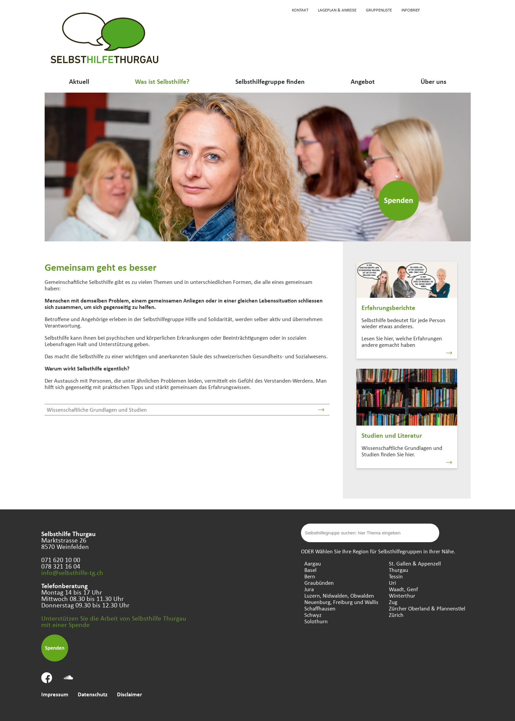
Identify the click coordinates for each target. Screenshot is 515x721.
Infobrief (410, 10)
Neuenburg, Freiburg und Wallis (341, 602)
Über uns (433, 81)
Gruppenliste (379, 10)
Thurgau (398, 570)
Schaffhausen (319, 608)
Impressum (54, 694)
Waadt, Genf (403, 589)
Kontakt (300, 10)
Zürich (396, 615)
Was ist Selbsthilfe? (162, 81)
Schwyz (313, 615)
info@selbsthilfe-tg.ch (72, 572)
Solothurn (316, 621)
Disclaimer (129, 694)
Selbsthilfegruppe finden (270, 81)
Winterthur (402, 595)
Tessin (396, 576)
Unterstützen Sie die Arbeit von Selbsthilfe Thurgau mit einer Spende (113, 621)
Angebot (363, 81)
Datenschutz (93, 694)
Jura (309, 589)
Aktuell (79, 81)
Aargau (312, 563)
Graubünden (319, 582)
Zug (393, 602)
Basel (310, 570)
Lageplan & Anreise (337, 10)
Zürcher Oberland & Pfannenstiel (427, 608)
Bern (309, 576)
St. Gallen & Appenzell (415, 563)
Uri (392, 582)
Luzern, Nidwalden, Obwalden (339, 595)
